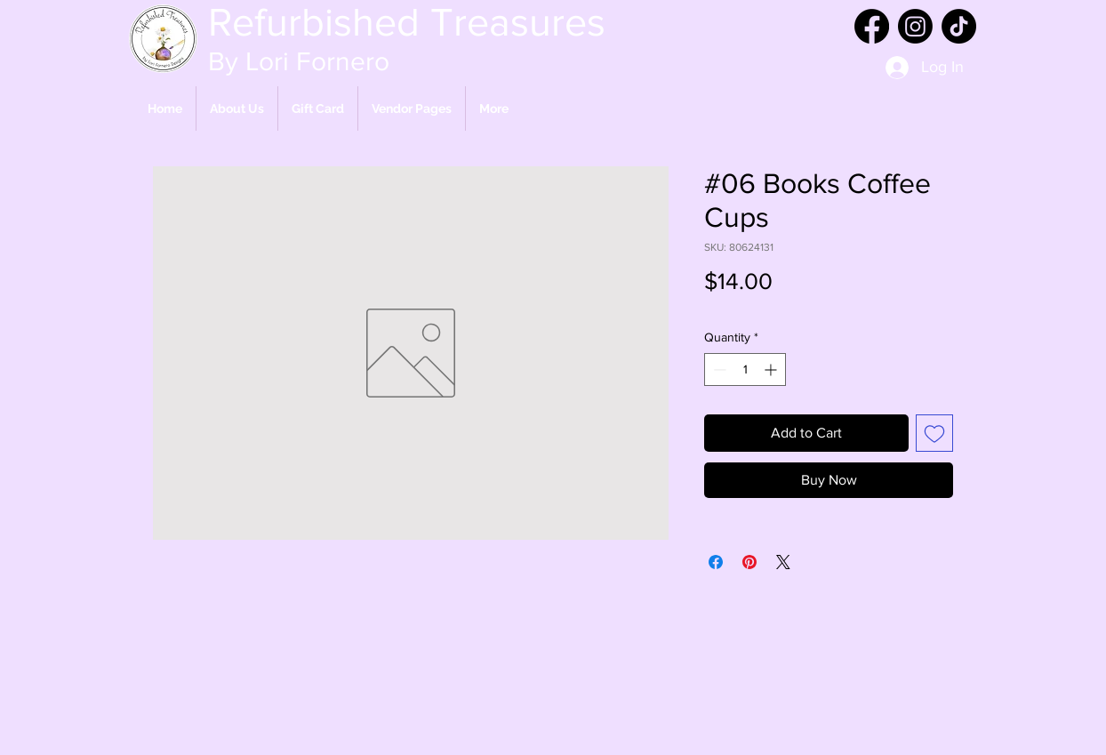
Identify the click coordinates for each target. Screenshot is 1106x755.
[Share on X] (783, 562)
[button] (411, 108)
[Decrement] (718, 369)
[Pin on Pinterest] (749, 562)
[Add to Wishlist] (934, 433)
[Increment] (772, 369)
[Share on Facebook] (715, 562)
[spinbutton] (745, 369)
